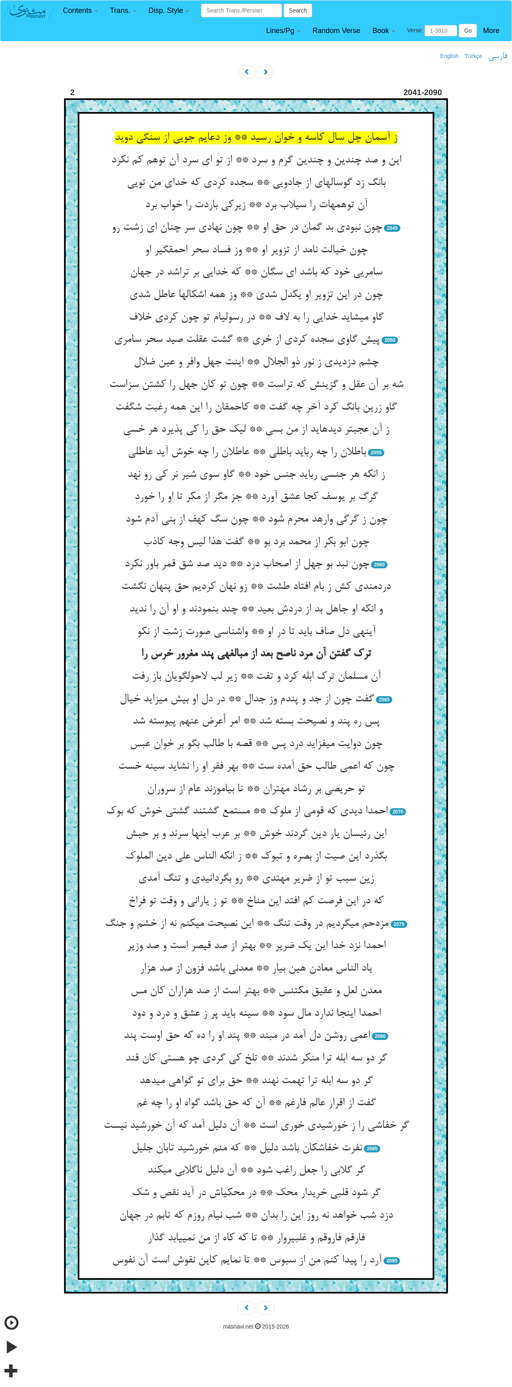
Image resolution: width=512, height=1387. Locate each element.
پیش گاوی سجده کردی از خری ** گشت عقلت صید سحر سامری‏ (246, 339)
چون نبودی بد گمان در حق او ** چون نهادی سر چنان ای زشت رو (247, 227)
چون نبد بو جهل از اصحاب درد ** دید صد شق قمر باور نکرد (246, 564)
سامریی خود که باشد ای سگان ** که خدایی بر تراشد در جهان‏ (256, 272)
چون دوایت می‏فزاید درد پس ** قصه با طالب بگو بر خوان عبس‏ (256, 744)
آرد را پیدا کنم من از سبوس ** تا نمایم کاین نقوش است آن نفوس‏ (246, 1260)
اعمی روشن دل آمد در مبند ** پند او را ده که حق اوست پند (247, 1035)
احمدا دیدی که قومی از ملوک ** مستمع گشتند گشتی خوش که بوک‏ (247, 811)
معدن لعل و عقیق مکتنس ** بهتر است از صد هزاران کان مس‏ (256, 991)
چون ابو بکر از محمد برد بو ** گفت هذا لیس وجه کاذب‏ (256, 542)
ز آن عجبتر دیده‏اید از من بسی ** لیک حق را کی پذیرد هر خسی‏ (256, 429)
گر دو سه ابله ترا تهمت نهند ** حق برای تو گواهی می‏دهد (256, 1081)
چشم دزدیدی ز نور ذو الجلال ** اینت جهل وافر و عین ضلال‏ (256, 362)
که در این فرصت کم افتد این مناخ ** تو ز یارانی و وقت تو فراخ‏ (256, 901)
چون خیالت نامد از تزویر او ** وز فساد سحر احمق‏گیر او (256, 250)
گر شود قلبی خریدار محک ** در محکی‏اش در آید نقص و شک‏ (256, 1193)
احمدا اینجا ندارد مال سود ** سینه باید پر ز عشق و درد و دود (256, 1013)
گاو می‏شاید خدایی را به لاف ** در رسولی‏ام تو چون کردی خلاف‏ (256, 317)
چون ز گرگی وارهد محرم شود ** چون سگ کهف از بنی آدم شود (256, 519)
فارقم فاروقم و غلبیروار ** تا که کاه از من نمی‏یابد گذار (256, 1238)
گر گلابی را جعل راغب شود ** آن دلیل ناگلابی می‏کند (256, 1170)
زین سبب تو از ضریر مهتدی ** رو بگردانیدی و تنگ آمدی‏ (256, 878)
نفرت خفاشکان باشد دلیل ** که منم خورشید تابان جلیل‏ (247, 1148)
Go (468, 30)
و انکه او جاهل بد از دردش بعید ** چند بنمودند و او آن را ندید (256, 609)
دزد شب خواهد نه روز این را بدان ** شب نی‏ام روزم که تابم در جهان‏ (256, 1215)
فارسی (497, 56)
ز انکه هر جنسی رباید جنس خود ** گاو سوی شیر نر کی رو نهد (256, 474)
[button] (80, 10)
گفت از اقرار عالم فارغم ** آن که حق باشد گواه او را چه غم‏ (256, 1103)
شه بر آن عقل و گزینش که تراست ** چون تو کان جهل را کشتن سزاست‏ (256, 384)
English (449, 56)
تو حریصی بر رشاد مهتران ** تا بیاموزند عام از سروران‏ (256, 789)
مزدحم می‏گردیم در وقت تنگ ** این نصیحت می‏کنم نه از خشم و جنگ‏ (246, 923)
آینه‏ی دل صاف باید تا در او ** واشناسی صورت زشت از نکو (256, 632)
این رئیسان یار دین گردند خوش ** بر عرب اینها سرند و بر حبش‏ (256, 834)
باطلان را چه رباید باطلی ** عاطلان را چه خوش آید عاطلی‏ (247, 452)
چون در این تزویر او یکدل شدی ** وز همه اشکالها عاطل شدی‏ (256, 295)
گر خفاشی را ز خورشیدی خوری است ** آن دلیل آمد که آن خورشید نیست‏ (256, 1125)
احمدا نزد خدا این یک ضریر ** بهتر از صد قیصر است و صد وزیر (256, 946)
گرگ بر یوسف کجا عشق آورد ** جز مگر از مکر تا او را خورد (256, 497)
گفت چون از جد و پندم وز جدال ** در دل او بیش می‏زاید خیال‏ (247, 699)
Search (298, 10)
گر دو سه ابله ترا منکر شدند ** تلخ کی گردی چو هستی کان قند (256, 1058)
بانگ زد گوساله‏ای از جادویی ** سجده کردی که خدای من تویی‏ (256, 183)
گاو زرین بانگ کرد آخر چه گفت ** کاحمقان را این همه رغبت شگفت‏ (256, 407)
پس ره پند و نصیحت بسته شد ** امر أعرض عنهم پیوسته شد (256, 721)
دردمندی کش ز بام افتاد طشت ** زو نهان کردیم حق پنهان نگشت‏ (256, 586)
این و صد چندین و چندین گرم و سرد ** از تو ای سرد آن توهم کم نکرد (256, 160)
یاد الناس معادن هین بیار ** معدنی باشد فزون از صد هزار (256, 968)
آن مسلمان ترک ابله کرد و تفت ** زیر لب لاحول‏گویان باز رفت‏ (256, 676)
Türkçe (473, 56)
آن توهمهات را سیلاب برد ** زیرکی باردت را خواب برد (256, 205)
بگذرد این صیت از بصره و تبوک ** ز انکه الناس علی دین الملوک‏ (256, 856)
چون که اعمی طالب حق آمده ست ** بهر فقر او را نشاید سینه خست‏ (256, 766)
